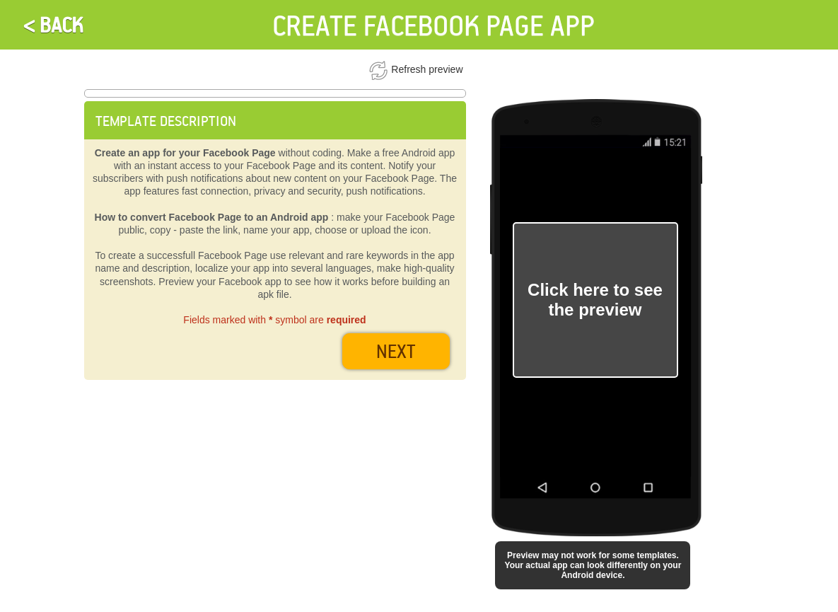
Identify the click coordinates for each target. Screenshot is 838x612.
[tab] (275, 120)
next (396, 351)
